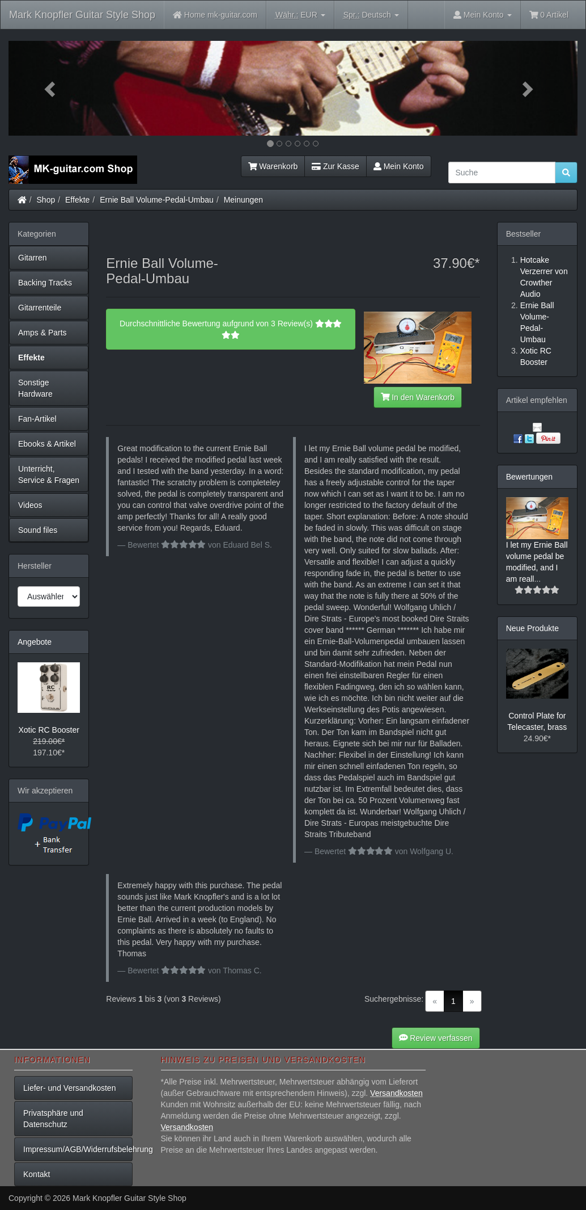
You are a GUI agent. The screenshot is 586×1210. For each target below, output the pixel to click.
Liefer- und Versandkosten (69, 1088)
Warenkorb (273, 166)
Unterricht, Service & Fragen (48, 474)
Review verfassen (436, 1038)
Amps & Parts (42, 332)
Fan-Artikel (37, 418)
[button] (51, 88)
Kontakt (36, 1174)
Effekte (77, 199)
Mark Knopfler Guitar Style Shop (82, 14)
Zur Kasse (335, 166)
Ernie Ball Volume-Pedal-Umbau (157, 199)
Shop (46, 199)
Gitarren (32, 257)
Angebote (35, 641)
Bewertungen (529, 476)
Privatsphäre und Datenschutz (53, 1118)
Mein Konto (398, 166)
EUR (300, 15)
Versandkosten (396, 1093)
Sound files (37, 530)
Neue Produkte (532, 628)
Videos (30, 505)
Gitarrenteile (39, 307)
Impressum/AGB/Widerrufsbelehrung (78, 1149)
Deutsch (371, 15)
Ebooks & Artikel (47, 443)
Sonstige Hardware (35, 388)
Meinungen (243, 199)
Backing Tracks (45, 282)
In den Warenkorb (418, 397)
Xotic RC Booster (48, 729)
